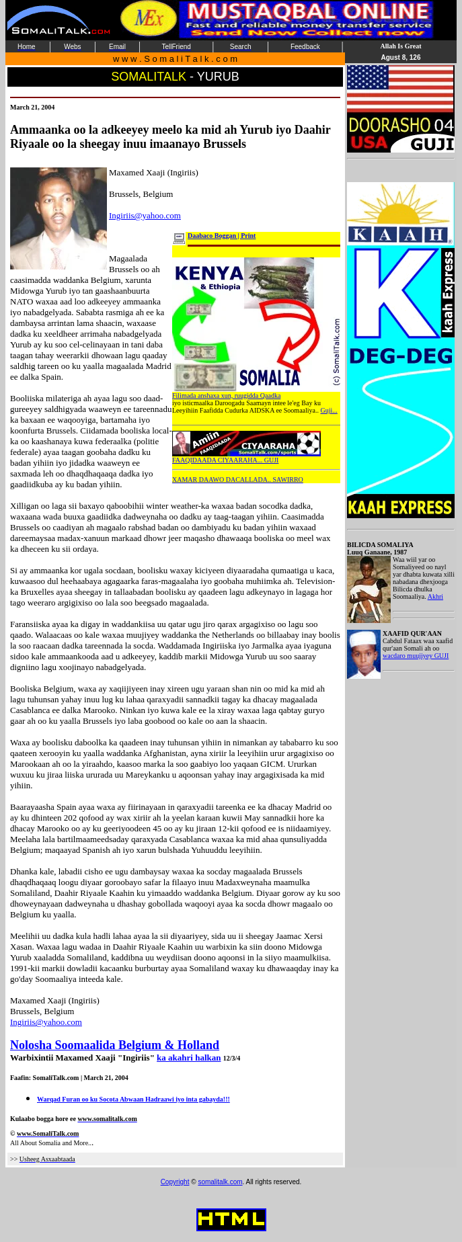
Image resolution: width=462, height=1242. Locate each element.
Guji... (329, 410)
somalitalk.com (220, 1182)
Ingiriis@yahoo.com (145, 215)
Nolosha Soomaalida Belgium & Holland (114, 1045)
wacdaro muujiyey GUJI (416, 655)
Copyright (175, 1182)
